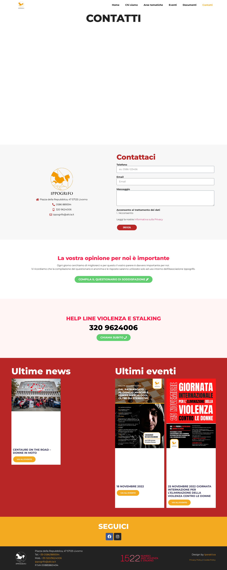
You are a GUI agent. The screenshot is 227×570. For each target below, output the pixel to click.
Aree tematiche (153, 5)
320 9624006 (113, 327)
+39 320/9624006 (51, 558)
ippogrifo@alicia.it (45, 561)
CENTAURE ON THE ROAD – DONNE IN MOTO (32, 451)
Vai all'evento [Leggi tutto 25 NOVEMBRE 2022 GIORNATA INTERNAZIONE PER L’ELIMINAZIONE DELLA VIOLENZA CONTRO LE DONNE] (179, 502)
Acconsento (126, 212)
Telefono (122, 165)
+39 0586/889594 (49, 554)
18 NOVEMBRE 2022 (130, 486)
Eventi (173, 5)
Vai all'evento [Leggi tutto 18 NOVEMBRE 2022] (128, 493)
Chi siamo (131, 5)
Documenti (189, 5)
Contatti (207, 5)
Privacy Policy (195, 560)
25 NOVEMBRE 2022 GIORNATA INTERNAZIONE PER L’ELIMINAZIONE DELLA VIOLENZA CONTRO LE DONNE (189, 491)
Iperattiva (210, 554)
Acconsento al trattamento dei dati (138, 210)
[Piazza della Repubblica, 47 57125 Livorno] (113, 85)
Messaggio (123, 189)
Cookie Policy (209, 560)
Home (115, 5)
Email (120, 177)
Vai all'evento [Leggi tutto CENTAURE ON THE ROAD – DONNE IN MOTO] (24, 459)
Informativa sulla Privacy (148, 219)
